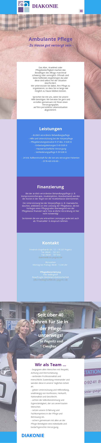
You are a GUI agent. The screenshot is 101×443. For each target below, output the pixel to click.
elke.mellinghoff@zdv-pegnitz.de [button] (50, 279)
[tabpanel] (50, 41)
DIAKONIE (45, 6)
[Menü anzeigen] (81, 11)
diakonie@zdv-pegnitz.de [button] (50, 257)
